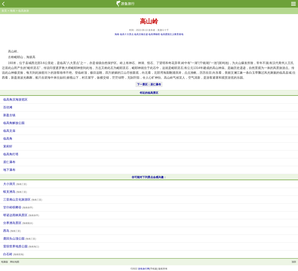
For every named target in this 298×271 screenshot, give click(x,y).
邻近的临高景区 (149, 92)
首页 (4, 10)
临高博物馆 (154, 34)
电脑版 (4, 262)
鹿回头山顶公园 (19, 238)
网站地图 (14, 262)
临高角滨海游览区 (15, 99)
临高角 (7, 138)
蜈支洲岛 (15, 191)
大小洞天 (15, 183)
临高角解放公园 (14, 123)
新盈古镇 (9, 115)
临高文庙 (9, 130)
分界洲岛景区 (18, 223)
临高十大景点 (127, 34)
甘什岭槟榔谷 (18, 207)
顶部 (294, 262)
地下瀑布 (9, 169)
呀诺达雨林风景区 (21, 215)
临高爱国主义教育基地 (172, 34)
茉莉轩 (7, 146)
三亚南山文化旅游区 (22, 199)
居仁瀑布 (9, 162)
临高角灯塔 (10, 154)
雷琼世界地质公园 (21, 246)
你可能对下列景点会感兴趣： (149, 177)
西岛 (12, 230)
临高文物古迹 (141, 34)
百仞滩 (7, 107)
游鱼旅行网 (143, 268)
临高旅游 (23, 10)
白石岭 (13, 254)
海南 (12, 10)
